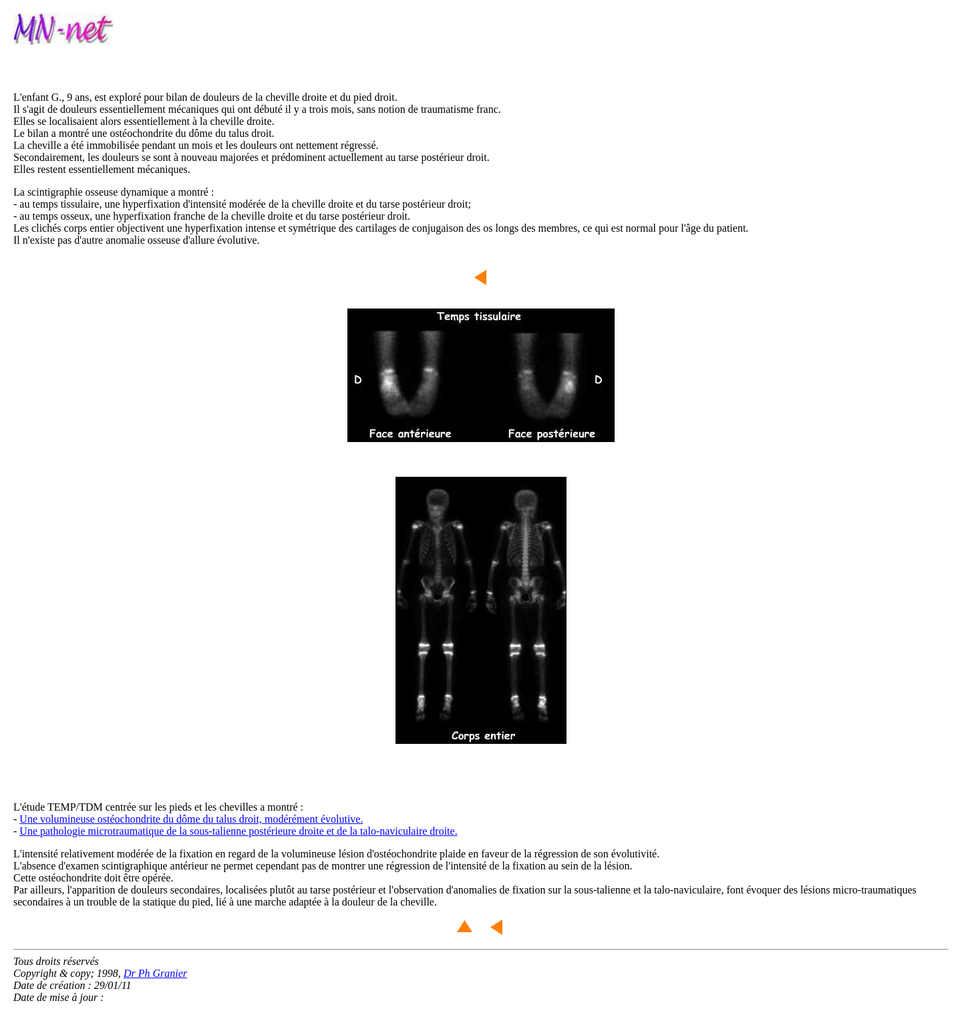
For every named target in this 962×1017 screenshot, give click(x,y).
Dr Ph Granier (155, 973)
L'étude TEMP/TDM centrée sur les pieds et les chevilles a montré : (158, 807)
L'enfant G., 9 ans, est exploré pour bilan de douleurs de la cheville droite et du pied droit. (205, 97)
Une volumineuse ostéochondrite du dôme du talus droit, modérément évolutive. (191, 819)
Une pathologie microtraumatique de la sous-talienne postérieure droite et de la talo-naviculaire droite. (238, 831)
